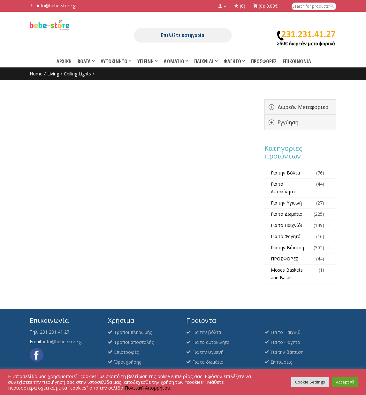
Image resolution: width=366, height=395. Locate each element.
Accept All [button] (345, 382)
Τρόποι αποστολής (134, 342)
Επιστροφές (126, 352)
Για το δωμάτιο (208, 362)
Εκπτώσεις (281, 362)
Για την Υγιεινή (286, 203)
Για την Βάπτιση (287, 247)
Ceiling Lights (77, 74)
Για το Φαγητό (286, 236)
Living (53, 74)
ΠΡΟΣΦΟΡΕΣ (285, 259)
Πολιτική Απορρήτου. (148, 387)
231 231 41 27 (54, 332)
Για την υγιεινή (208, 352)
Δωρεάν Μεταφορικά (303, 107)
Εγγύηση (288, 122)
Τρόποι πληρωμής (133, 332)
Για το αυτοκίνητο (211, 342)
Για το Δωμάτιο (286, 214)
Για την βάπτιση (287, 352)
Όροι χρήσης (127, 362)
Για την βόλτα (206, 332)
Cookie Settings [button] (310, 382)
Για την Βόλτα (285, 173)
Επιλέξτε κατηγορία (182, 35)
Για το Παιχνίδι (286, 225)
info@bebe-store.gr (63, 341)
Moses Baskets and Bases (287, 274)
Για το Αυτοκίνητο (283, 188)
